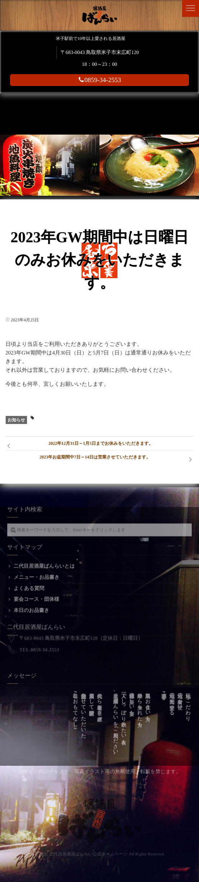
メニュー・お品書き (37, 572)
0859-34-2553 (99, 79)
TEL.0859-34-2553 (39, 640)
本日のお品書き (31, 606)
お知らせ (16, 419)
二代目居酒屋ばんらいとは (44, 561)
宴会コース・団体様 (36, 594)
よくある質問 (29, 584)
